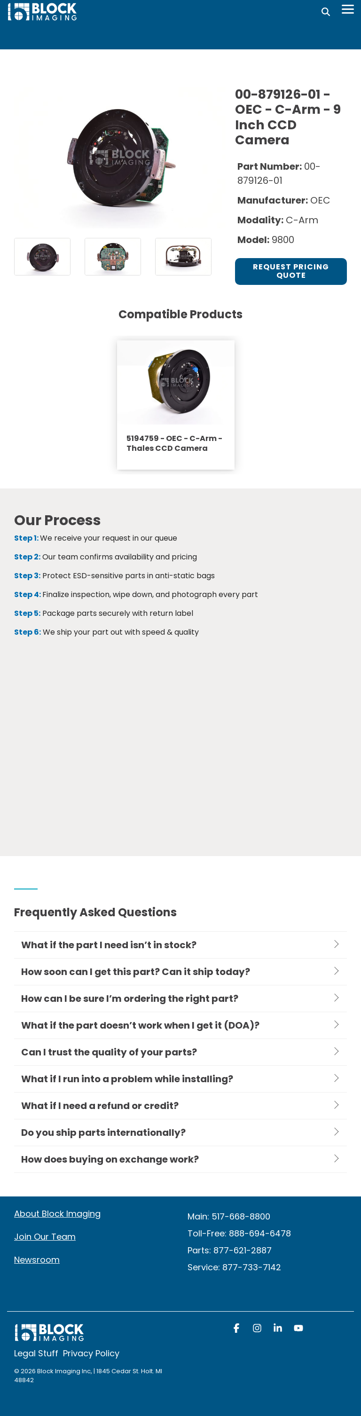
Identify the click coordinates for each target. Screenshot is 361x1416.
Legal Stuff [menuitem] (36, 1353)
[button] (237, 1329)
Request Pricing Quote (291, 271)
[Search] (326, 12)
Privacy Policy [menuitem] (91, 1353)
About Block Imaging (57, 1213)
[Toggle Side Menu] (348, 8)
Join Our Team (45, 1237)
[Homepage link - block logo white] (49, 1337)
